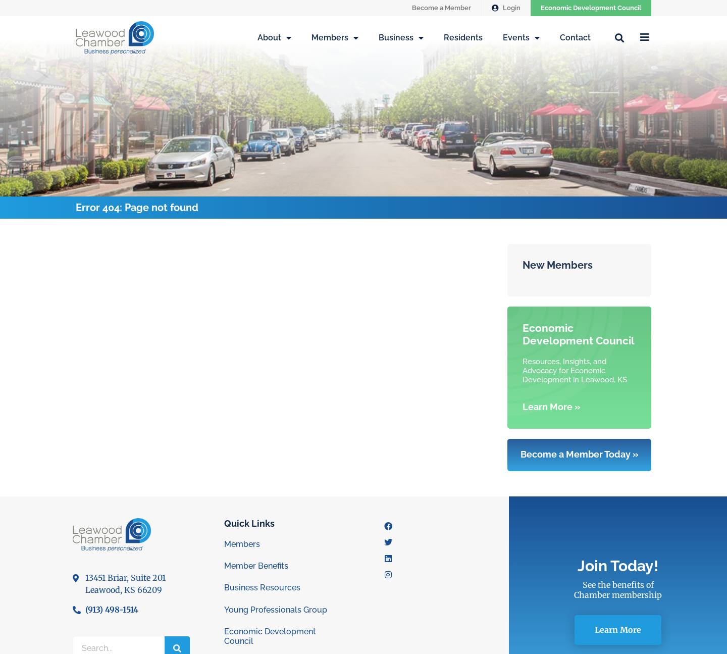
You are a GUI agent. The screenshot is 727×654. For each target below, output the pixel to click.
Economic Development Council (591, 8)
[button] (619, 37)
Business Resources (262, 587)
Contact (575, 37)
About (274, 38)
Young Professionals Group (275, 610)
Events (521, 38)
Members (334, 38)
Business (401, 38)
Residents (463, 37)
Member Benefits (256, 566)
